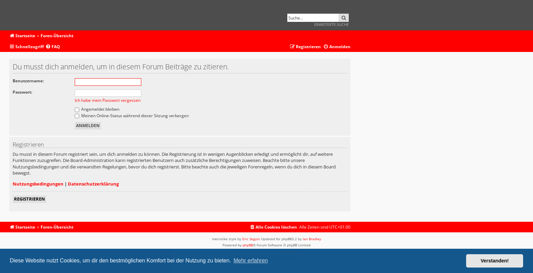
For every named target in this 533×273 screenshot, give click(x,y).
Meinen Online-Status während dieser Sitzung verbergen (132, 116)
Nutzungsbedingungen (38, 184)
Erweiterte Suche (331, 24)
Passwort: (22, 92)
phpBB (248, 245)
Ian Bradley (312, 238)
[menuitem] (52, 47)
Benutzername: (28, 81)
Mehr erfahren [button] (250, 260)
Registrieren (29, 199)
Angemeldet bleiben (97, 109)
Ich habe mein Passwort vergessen (108, 100)
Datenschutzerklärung (93, 184)
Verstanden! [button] (495, 260)
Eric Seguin (251, 238)
